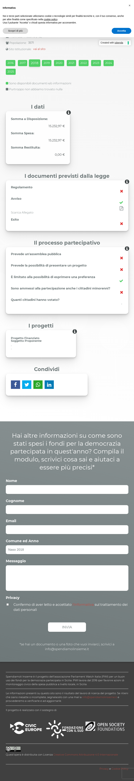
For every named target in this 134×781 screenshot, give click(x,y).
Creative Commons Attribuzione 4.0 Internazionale (85, 754)
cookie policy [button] (50, 19)
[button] (129, 5)
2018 (34, 63)
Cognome (15, 501)
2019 (47, 63)
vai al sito (39, 49)
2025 (10, 71)
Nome (11, 481)
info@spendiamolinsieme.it (99, 697)
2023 (96, 63)
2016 (10, 63)
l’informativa (83, 605)
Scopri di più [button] (15, 30)
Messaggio (16, 561)
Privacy (13, 597)
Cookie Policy (120, 768)
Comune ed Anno (22, 541)
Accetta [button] (121, 30)
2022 (83, 63)
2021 (71, 63)
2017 (23, 63)
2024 (108, 63)
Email (11, 521)
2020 (59, 63)
